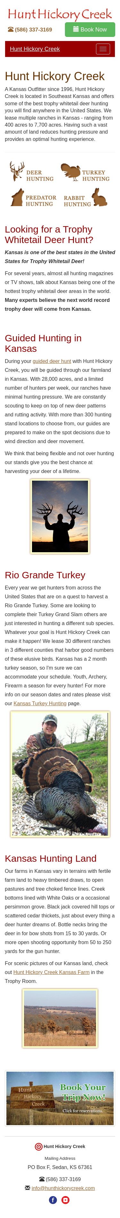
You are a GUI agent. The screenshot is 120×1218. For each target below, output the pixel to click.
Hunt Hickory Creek (35, 49)
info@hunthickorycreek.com (63, 1188)
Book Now (90, 29)
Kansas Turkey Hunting (40, 703)
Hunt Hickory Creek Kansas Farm (51, 972)
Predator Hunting (33, 197)
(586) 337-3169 (30, 30)
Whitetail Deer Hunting (31, 171)
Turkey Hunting (85, 171)
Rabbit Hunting (85, 197)
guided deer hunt (52, 361)
